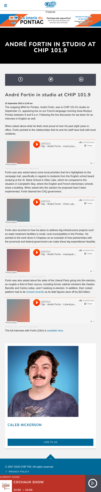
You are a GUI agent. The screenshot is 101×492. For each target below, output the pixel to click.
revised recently (35, 292)
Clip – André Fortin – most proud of (26, 168)
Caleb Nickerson (25, 425)
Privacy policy (19, 471)
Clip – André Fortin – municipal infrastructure (29, 277)
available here (55, 330)
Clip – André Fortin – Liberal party (26, 327)
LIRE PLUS (50, 442)
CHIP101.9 (9, 168)
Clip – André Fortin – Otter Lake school (27, 226)
